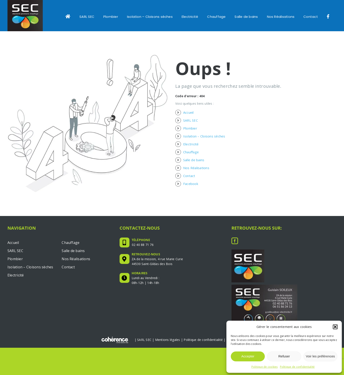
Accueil (188, 115)
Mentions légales (167, 342)
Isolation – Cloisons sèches (204, 139)
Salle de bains (193, 163)
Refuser (284, 356)
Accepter (247, 356)
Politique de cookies (264, 367)
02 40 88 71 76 (143, 247)
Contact (189, 178)
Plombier (190, 131)
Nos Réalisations (196, 170)
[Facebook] (234, 243)
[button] (335, 327)
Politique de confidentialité (297, 367)
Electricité (191, 147)
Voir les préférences (320, 356)
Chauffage (191, 155)
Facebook (190, 186)
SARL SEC (190, 123)
